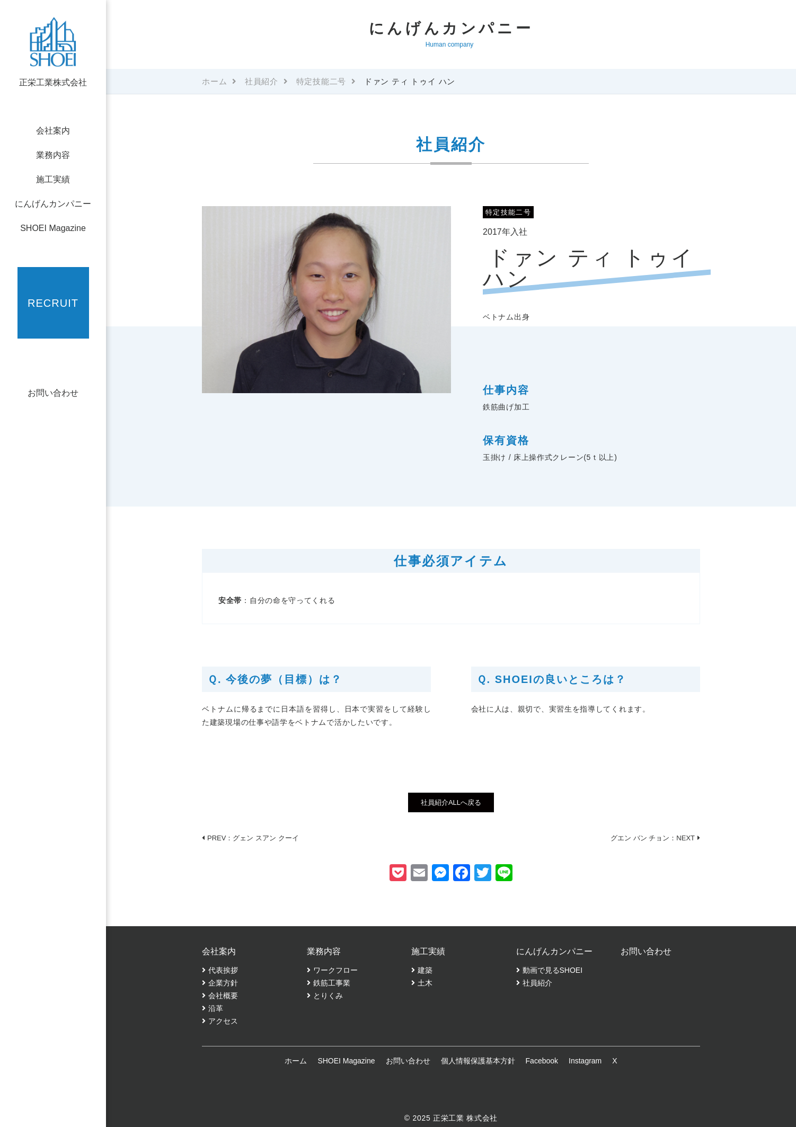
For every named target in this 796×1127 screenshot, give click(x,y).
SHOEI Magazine (53, 228)
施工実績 (53, 179)
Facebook (542, 1061)
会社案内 (53, 130)
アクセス (223, 1021)
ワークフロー (335, 970)
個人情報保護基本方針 (478, 1061)
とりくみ (328, 995)
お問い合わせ (53, 392)
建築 (425, 970)
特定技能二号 (321, 81)
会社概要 (223, 995)
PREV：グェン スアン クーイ (253, 838)
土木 (425, 983)
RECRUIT (53, 303)
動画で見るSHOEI (553, 970)
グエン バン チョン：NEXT (653, 838)
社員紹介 (261, 81)
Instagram (585, 1061)
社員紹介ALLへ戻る (451, 802)
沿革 (215, 1008)
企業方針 (223, 983)
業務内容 (53, 154)
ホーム (214, 81)
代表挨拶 (223, 970)
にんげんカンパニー (53, 203)
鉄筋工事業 (331, 983)
